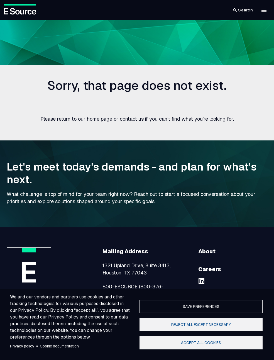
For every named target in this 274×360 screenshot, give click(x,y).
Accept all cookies (201, 342)
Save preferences (201, 306)
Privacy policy (22, 346)
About (207, 251)
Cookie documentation (59, 346)
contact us (132, 119)
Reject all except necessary (201, 324)
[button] (264, 10)
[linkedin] (201, 281)
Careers (209, 269)
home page (99, 119)
